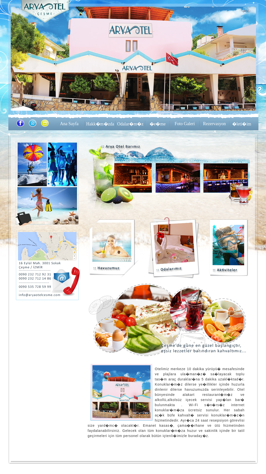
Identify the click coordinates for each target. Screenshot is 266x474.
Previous (243, 11)
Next (248, 11)
